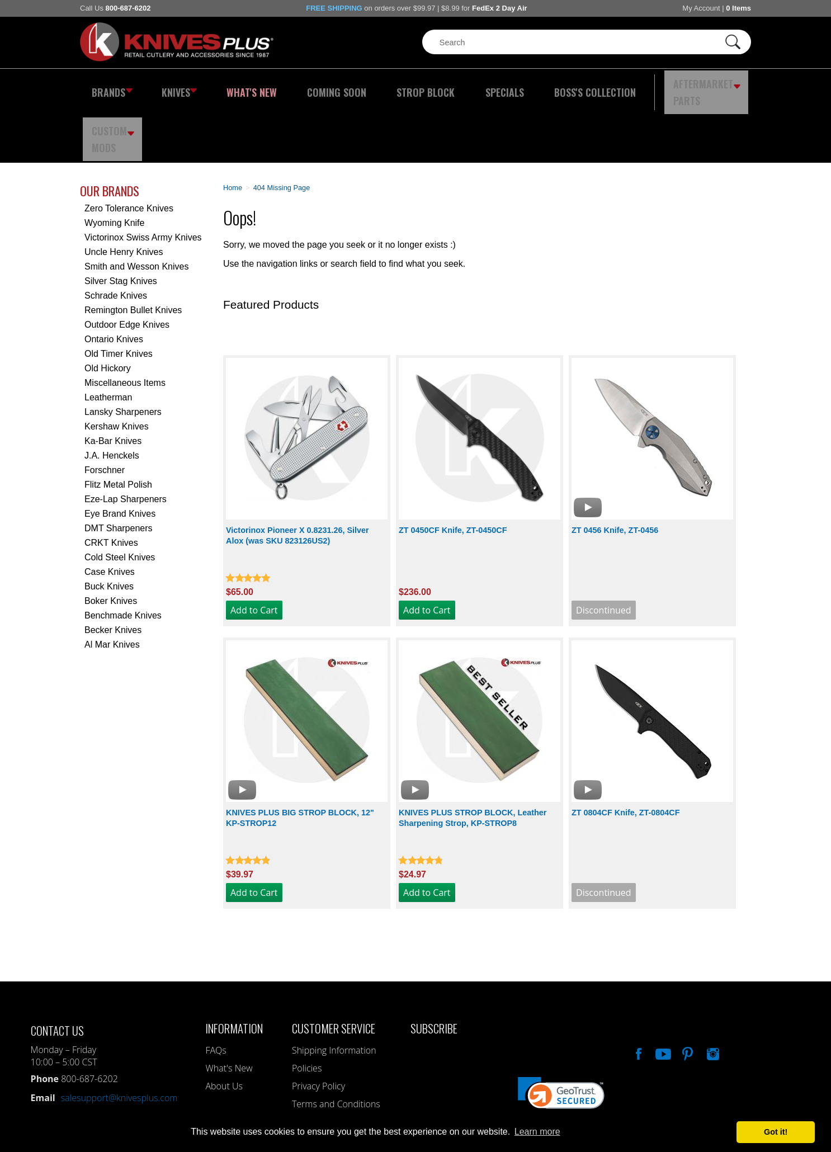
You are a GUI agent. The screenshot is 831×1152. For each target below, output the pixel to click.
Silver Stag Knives (120, 223)
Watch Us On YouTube (662, 994)
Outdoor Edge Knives (126, 266)
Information (234, 970)
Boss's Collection (538, 86)
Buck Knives (109, 528)
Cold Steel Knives (119, 499)
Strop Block (390, 86)
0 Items (738, 8)
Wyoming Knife (114, 164)
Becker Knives (112, 572)
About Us (223, 1028)
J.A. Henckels (111, 397)
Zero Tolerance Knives (128, 150)
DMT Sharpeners (118, 470)
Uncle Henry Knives (123, 194)
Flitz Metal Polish (118, 426)
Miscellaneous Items (125, 324)
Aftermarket (642, 87)
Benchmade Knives (123, 557)
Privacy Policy (318, 1028)
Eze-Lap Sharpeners (125, 441)
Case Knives (109, 513)
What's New (237, 86)
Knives (172, 87)
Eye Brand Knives (119, 455)
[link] (561, 1040)
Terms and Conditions (336, 1046)
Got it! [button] (775, 1131)
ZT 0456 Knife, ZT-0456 (615, 472)
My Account (701, 8)
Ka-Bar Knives (112, 383)
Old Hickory (107, 310)
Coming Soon (311, 86)
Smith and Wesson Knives (136, 208)
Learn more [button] (537, 1131)
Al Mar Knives (112, 586)
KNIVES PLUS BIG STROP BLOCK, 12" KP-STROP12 (300, 759)
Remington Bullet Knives (133, 252)
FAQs (215, 992)
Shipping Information (334, 992)
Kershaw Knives (116, 368)
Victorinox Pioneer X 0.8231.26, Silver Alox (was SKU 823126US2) (297, 477)
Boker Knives (110, 542)
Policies (307, 1010)
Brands (109, 87)
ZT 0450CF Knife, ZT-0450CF (453, 472)
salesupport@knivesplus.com (119, 1039)
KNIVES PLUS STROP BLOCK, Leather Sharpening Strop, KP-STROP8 (472, 759)
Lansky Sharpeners (123, 353)
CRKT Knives (111, 484)
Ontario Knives (113, 281)
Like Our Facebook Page (637, 994)
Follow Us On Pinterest (687, 994)
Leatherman (108, 339)
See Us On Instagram (712, 994)
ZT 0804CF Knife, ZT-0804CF (626, 754)
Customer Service (333, 970)
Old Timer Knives (118, 295)
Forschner (104, 412)
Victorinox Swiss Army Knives (143, 179)
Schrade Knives (115, 237)
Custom (720, 87)
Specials (458, 86)
